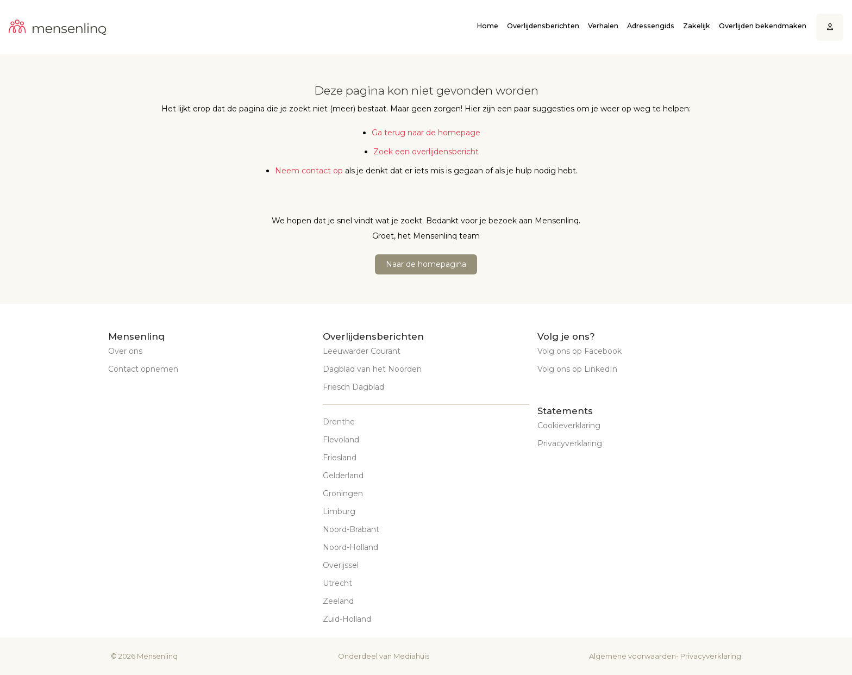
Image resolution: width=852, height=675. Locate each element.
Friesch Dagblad (353, 387)
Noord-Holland (350, 547)
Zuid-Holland (347, 619)
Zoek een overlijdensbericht (426, 152)
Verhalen (603, 26)
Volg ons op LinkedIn (577, 369)
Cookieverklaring (568, 425)
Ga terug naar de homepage (426, 133)
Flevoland (341, 440)
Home (487, 26)
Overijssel (341, 565)
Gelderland (343, 475)
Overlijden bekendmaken (762, 26)
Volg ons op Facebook (579, 351)
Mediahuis (411, 656)
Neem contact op (309, 171)
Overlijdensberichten (543, 26)
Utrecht (337, 583)
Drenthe (339, 422)
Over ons (125, 351)
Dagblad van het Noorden (372, 369)
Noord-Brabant (351, 529)
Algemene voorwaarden (632, 656)
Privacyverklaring (569, 443)
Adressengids (650, 26)
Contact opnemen (143, 369)
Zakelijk (696, 26)
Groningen (343, 493)
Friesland (339, 457)
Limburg (339, 511)
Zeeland (338, 601)
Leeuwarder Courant (361, 351)
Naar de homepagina (426, 264)
